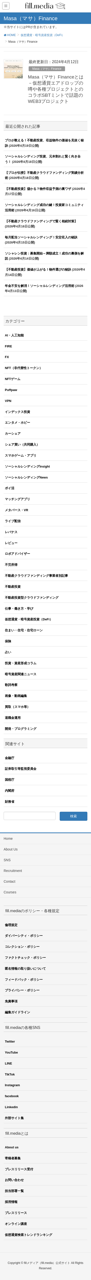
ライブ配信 (13, 521)
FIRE (8, 346)
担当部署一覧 (14, 1191)
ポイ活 (9, 488)
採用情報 (11, 1202)
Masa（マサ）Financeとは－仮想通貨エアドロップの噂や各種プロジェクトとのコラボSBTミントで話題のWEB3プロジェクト (55, 89)
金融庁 (9, 758)
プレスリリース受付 (19, 1169)
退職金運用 (13, 718)
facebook (12, 1096)
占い (8, 652)
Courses (10, 892)
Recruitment (13, 871)
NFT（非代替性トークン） (23, 368)
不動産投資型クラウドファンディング (31, 597)
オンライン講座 (16, 1224)
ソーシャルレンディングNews (26, 477)
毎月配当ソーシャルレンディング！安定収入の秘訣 (41, 237)
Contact (9, 881)
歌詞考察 (11, 685)
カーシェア (13, 433)
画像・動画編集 (16, 696)
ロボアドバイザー (17, 554)
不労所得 (11, 565)
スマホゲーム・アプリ (20, 455)
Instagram (12, 1085)
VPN (8, 401)
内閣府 (9, 790)
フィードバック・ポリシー (24, 979)
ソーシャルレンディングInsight (27, 466)
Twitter (10, 1041)
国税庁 (9, 780)
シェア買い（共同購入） (22, 444)
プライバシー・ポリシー (22, 990)
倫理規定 (11, 925)
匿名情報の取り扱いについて (25, 968)
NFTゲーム (12, 379)
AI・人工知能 (14, 335)
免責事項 (11, 1001)
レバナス (11, 532)
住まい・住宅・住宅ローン (24, 630)
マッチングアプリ (17, 499)
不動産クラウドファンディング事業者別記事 (36, 575)
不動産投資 (13, 586)
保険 (8, 641)
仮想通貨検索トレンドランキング (28, 1235)
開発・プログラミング (20, 729)
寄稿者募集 (13, 1158)
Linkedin (11, 1107)
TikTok (10, 1074)
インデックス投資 (17, 412)
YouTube (11, 1052)
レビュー (11, 543)
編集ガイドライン (17, 1012)
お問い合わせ (14, 1180)
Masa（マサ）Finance (46, 68)
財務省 (9, 801)
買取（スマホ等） (17, 707)
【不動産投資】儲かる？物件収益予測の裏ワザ (38, 189)
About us (11, 1147)
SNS (7, 860)
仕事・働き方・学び (19, 608)
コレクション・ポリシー (22, 946)
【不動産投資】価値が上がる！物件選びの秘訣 (38, 269)
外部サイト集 (14, 1118)
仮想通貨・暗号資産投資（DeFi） (29, 619)
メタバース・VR (16, 510)
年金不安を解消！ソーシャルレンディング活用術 (39, 286)
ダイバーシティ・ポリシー (24, 936)
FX (7, 357)
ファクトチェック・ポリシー (25, 957)
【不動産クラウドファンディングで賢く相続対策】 (41, 221)
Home (8, 838)
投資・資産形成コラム (20, 663)
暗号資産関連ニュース (20, 674)
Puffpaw (11, 390)
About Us (11, 849)
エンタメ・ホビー (17, 422)
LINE (8, 1063)
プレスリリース (16, 1213)
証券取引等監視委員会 (20, 769)
